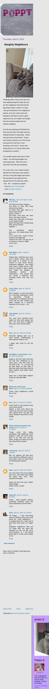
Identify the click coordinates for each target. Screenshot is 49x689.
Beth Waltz (13, 252)
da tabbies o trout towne (18, 354)
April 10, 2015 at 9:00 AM (23, 388)
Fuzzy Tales (13, 288)
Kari (10, 402)
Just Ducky (13, 451)
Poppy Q (40, 672)
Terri (10, 333)
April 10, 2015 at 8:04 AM (20, 355)
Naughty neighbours (15, 189)
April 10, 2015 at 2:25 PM (22, 470)
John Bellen (13, 313)
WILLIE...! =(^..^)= (15, 200)
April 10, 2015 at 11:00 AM (22, 402)
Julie (11, 513)
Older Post (29, 609)
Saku (11, 470)
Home (18, 609)
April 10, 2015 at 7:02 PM (22, 513)
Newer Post (7, 609)
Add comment (9, 543)
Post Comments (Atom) (21, 613)
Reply (11, 246)
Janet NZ (12, 495)
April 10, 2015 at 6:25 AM (22, 333)
